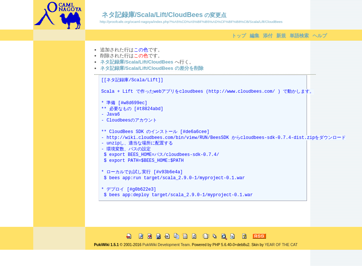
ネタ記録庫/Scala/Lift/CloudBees (152, 14)
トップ (239, 35)
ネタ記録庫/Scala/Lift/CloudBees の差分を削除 (152, 68)
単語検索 (299, 35)
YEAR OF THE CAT (280, 245)
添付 (268, 35)
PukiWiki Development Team (166, 245)
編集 (254, 35)
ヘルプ (320, 35)
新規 (281, 35)
